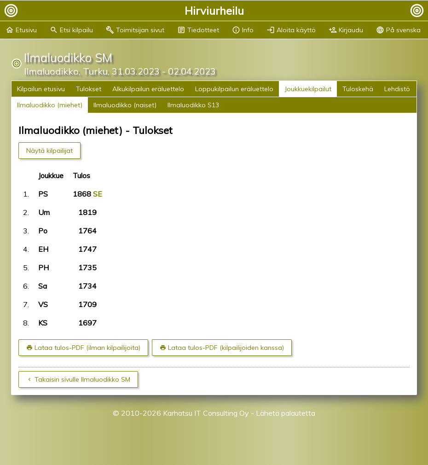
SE (97, 193)
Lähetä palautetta (285, 413)
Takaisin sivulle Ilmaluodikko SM (82, 379)
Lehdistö (397, 89)
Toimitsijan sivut (135, 30)
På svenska (398, 30)
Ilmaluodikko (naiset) (124, 105)
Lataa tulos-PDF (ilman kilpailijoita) (87, 347)
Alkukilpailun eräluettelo (148, 89)
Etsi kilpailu (71, 30)
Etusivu (21, 30)
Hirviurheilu (214, 10)
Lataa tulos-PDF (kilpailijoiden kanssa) (226, 347)
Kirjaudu (346, 30)
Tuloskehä (357, 89)
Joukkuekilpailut (307, 89)
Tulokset (88, 89)
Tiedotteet (198, 30)
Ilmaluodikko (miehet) (49, 105)
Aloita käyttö (291, 30)
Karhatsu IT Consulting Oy (206, 413)
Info (243, 30)
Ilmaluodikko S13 (193, 105)
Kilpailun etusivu (41, 89)
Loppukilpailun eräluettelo (234, 89)
